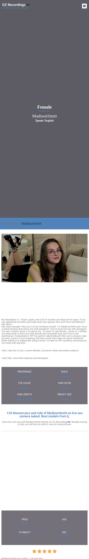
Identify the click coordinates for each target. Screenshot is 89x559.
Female (16, 223)
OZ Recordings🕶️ (16, 5)
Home (5, 223)
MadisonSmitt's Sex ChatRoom (44, 293)
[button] (84, 6)
